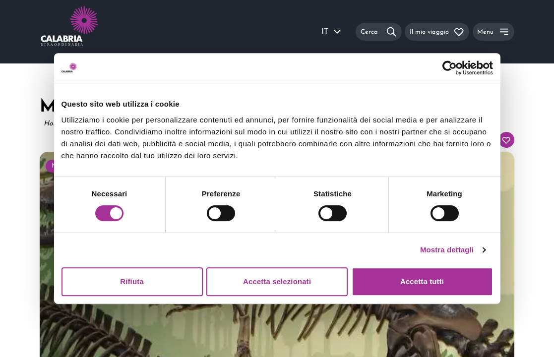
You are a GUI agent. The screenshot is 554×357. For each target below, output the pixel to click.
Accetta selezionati (277, 281)
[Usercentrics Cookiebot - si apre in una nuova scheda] (449, 67)
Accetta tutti (422, 281)
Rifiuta (131, 281)
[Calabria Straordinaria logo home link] (88, 32)
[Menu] (493, 31)
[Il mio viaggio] (437, 31)
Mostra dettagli (447, 249)
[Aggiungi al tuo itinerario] (506, 140)
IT (331, 32)
